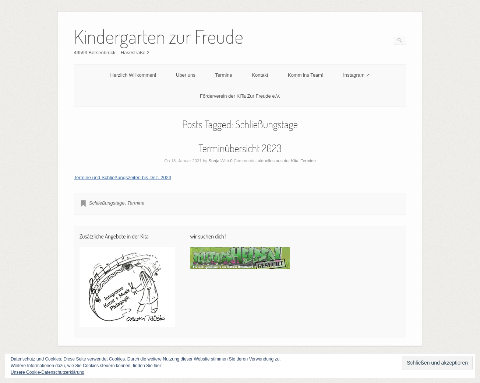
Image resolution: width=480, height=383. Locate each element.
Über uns (185, 75)
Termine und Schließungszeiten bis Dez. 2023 (122, 177)
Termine (223, 75)
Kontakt (260, 75)
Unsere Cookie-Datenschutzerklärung (47, 372)
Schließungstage (107, 203)
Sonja (213, 161)
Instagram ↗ (356, 75)
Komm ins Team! (306, 75)
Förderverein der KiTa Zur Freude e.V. (240, 96)
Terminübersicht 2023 (240, 148)
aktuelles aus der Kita (278, 161)
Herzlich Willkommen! (133, 75)
